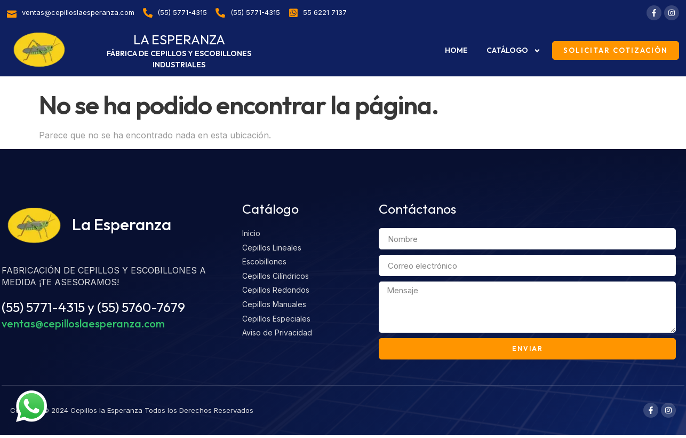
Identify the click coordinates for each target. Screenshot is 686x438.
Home (456, 50)
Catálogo (513, 51)
